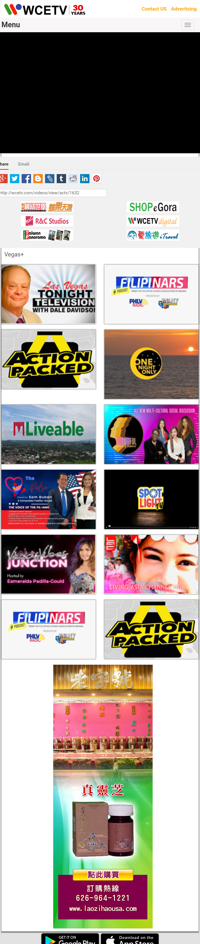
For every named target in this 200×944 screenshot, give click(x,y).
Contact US (154, 9)
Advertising (184, 9)
